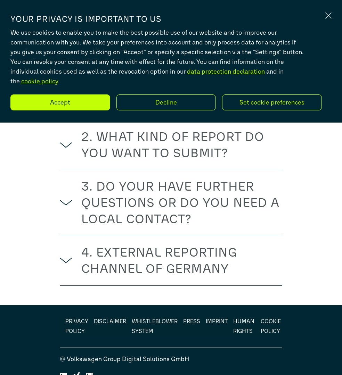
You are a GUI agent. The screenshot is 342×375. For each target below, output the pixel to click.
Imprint (217, 321)
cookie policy (39, 81)
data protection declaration (226, 71)
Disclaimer (110, 321)
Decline (166, 102)
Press (191, 321)
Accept (60, 102)
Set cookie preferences (271, 102)
